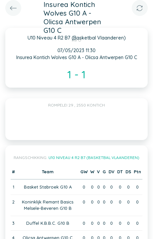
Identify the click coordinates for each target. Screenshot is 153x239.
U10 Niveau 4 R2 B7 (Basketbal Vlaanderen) (93, 157)
